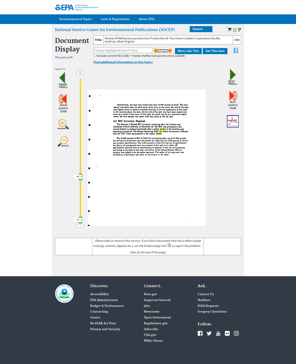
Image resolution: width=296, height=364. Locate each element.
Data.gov (150, 294)
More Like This (188, 51)
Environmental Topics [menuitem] (75, 19)
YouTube (218, 333)
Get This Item (215, 51)
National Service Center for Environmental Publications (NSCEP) (115, 30)
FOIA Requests (208, 306)
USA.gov (150, 335)
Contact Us (206, 294)
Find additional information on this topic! (123, 62)
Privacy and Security (105, 329)
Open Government (157, 317)
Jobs (147, 306)
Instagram (236, 333)
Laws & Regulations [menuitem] (115, 19)
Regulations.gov (156, 323)
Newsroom (152, 311)
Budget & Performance (107, 306)
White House (153, 341)
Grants (95, 317)
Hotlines (204, 300)
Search (198, 29)
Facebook (200, 333)
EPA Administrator (104, 300)
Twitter (209, 333)
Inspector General (157, 300)
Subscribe (151, 329)
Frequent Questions (212, 311)
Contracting (99, 311)
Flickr (227, 333)
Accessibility (99, 294)
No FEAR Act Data (103, 323)
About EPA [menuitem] (146, 19)
